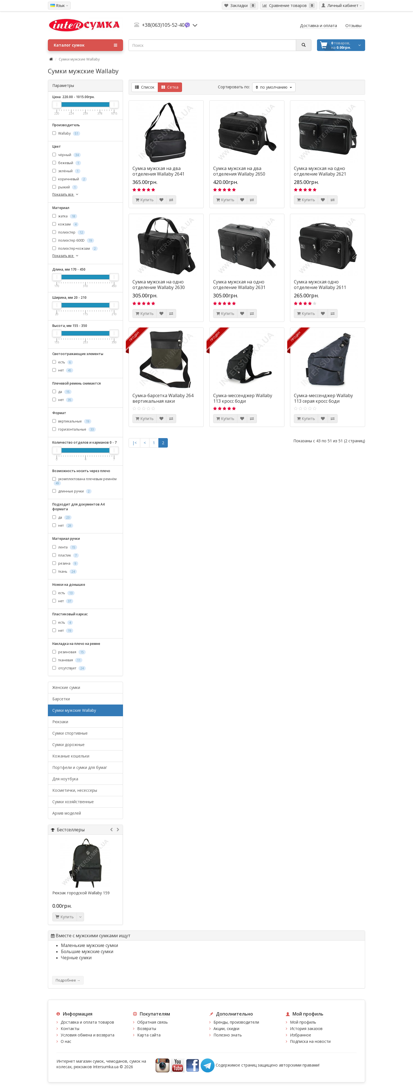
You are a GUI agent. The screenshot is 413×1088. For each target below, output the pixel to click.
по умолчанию (274, 87)
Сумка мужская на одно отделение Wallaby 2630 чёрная (158, 287)
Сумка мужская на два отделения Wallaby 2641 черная (158, 174)
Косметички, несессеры (74, 790)
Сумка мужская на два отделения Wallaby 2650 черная (239, 174)
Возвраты (146, 1028)
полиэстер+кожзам (75, 248)
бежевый (66, 163)
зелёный (66, 171)
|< (134, 442)
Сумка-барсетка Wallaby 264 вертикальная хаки (162, 398)
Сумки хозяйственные (73, 801)
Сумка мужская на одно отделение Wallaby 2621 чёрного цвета (320, 174)
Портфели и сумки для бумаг (79, 767)
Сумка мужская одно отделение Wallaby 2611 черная (320, 287)
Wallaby (66, 133)
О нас (66, 1041)
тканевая (67, 660)
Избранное (300, 1035)
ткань (64, 571)
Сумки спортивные (70, 733)
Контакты (70, 1028)
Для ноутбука (65, 778)
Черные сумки (76, 958)
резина (65, 563)
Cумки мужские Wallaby (74, 710)
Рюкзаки (60, 721)
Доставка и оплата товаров (87, 1022)
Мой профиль (303, 1022)
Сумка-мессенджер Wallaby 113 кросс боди (242, 398)
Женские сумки (66, 687)
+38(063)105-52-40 (163, 24)
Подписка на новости (310, 1041)
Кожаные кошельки (70, 756)
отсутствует (69, 668)
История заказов (306, 1028)
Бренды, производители (236, 1022)
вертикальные (71, 421)
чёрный (66, 154)
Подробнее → (68, 980)
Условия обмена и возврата (87, 1035)
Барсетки (61, 698)
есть (62, 362)
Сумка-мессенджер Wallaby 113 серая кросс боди (323, 398)
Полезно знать (227, 1035)
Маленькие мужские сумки (89, 945)
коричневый (69, 179)
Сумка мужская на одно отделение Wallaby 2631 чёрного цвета (239, 287)
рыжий (65, 187)
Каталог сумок (85, 45)
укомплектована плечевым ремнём (84, 481)
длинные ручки (72, 491)
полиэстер (68, 232)
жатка (64, 216)
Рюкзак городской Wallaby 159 (81, 892)
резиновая (69, 652)
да (62, 391)
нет (62, 370)
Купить (64, 916)
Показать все (65, 194)
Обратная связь (152, 1022)
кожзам (65, 224)
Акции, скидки (226, 1028)
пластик (65, 555)
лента (64, 547)
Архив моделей (66, 813)
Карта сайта (149, 1035)
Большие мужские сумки (87, 952)
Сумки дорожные (68, 744)
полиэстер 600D (73, 240)
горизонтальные (74, 429)
